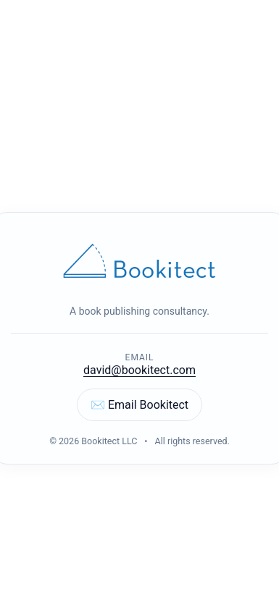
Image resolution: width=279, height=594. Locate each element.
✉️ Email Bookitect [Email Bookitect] (139, 405)
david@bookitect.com (139, 370)
